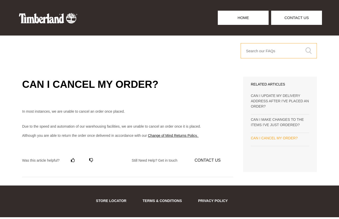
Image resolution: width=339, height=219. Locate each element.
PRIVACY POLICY (213, 201)
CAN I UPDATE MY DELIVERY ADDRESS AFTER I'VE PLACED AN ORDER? (280, 101)
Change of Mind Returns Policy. (173, 135)
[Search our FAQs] (279, 50)
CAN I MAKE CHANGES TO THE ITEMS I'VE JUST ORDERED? (277, 122)
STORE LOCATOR (111, 201)
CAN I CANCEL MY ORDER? (274, 138)
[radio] (73, 160)
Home (243, 17)
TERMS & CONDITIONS (162, 201)
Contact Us (296, 17)
